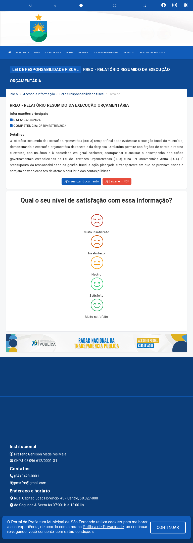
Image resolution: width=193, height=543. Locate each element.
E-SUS (37, 52)
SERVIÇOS (128, 52)
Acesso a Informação (39, 94)
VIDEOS (69, 52)
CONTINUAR (168, 527)
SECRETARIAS (53, 52)
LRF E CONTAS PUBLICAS (152, 52)
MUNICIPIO (22, 52)
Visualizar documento (81, 181)
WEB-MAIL (83, 52)
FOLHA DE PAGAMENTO (105, 52)
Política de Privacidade (103, 526)
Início (14, 94)
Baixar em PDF (117, 181)
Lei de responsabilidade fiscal (82, 94)
